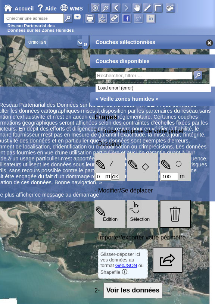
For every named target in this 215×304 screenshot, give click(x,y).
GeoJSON (126, 265)
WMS (71, 9)
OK (115, 177)
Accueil (19, 9)
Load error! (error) (115, 88)
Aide (47, 9)
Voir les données (133, 290)
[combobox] (77, 16)
